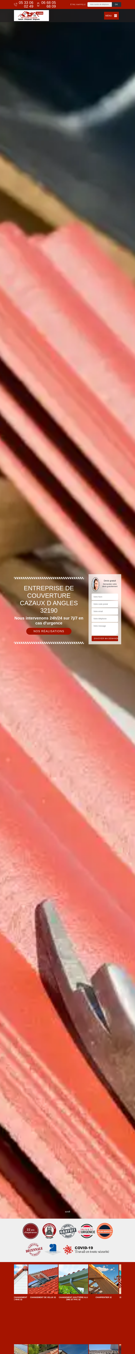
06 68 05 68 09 (46, 4)
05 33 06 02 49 (23, 4)
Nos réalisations (49, 631)
